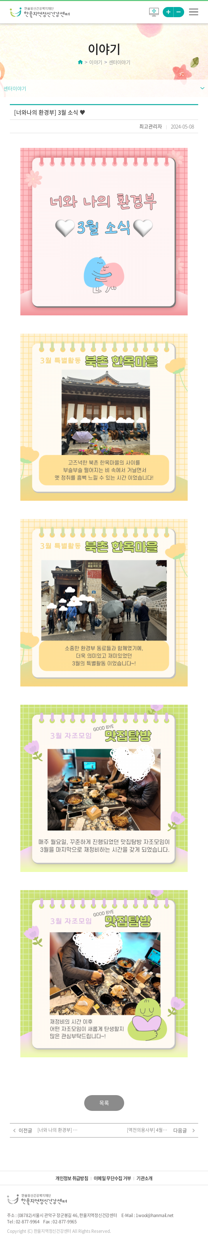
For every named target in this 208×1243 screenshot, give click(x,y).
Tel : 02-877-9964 (23, 1221)
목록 (104, 1103)
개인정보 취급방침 (71, 1178)
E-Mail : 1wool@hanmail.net (147, 1215)
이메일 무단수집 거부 (112, 1178)
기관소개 (144, 1178)
